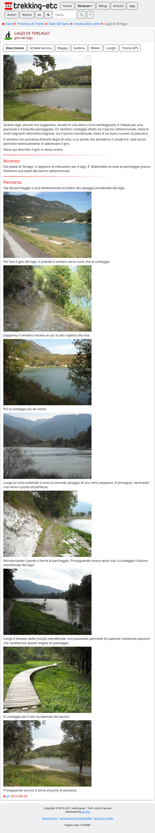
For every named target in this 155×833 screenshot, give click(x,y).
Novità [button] (27, 15)
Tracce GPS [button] (130, 48)
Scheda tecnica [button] (41, 48)
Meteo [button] (95, 48)
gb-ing (86, 811)
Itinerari (84, 6)
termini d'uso (50, 818)
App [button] (132, 6)
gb (8, 796)
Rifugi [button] (103, 6)
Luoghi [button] (111, 48)
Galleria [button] (79, 48)
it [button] (48, 15)
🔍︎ (82, 15)
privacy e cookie (103, 818)
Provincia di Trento (30, 24)
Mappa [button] (63, 48)
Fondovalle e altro (87, 24)
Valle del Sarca (59, 24)
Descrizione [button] (15, 48)
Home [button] (67, 6)
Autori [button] (11, 15)
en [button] (39, 15)
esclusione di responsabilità (76, 818)
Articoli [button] (118, 6)
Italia (9, 24)
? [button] (90, 15)
